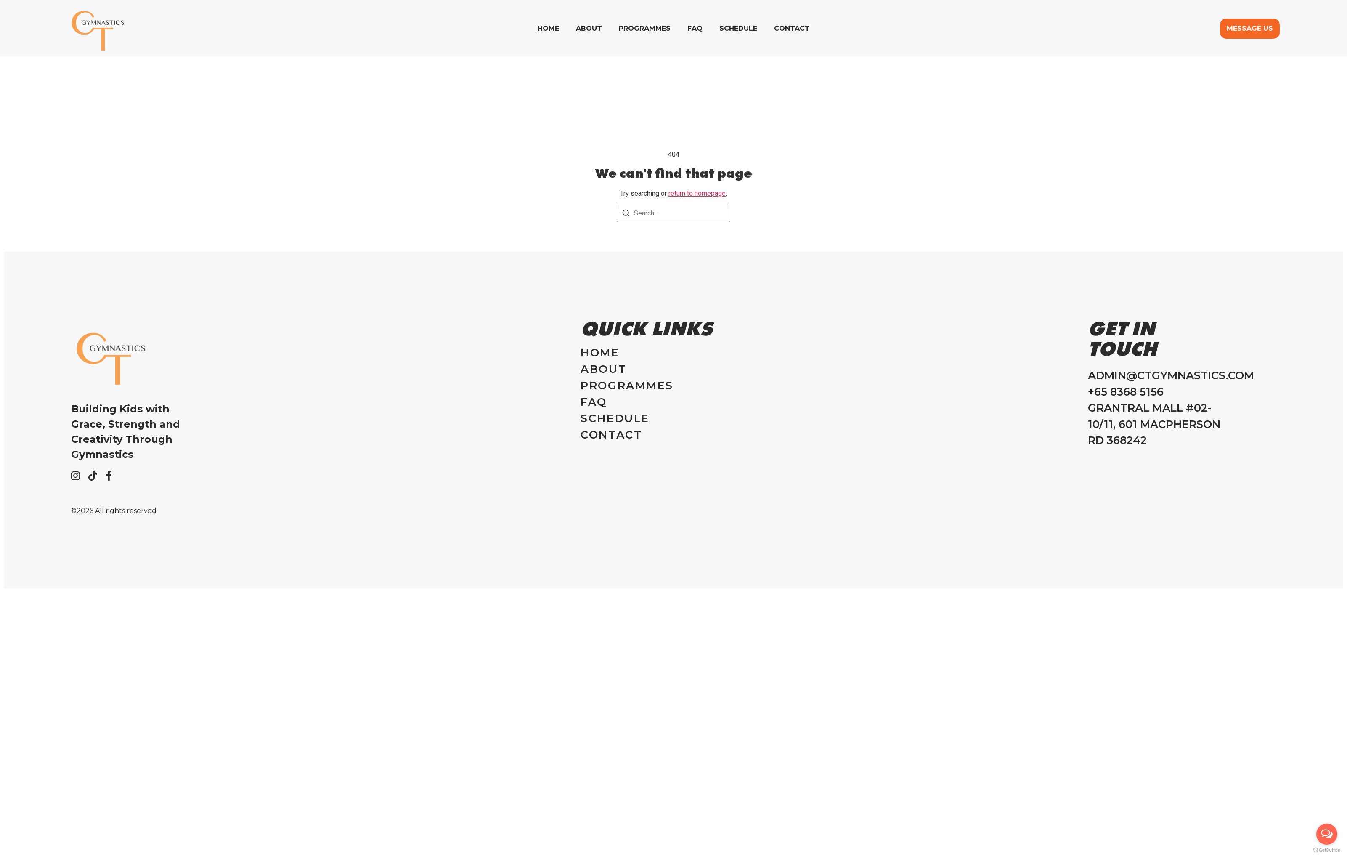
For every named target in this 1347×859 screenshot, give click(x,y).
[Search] (626, 214)
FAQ (695, 28)
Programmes (645, 28)
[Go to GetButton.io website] (1326, 850)
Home (548, 28)
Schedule (738, 28)
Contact (792, 28)
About (589, 28)
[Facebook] (109, 476)
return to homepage (697, 193)
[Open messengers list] (1326, 834)
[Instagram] (75, 476)
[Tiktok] (92, 476)
